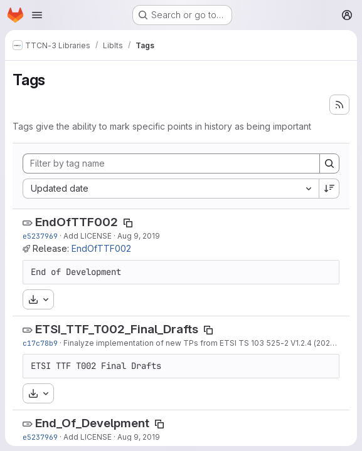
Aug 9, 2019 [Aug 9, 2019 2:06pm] (138, 236)
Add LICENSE (87, 236)
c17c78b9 (40, 343)
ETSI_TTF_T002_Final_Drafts (116, 329)
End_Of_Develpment (92, 423)
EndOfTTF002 (76, 222)
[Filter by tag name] (171, 163)
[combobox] (171, 189)
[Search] (329, 163)
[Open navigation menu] (37, 15)
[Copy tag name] (128, 223)
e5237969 (40, 236)
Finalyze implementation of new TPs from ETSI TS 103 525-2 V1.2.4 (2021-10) (205, 343)
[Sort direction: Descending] (329, 189)
